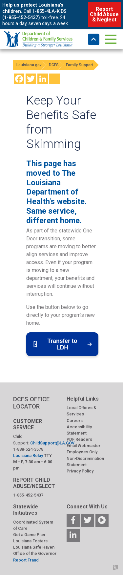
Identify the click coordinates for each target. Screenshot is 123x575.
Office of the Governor (34, 553)
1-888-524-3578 (28, 449)
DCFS (54, 65)
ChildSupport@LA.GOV (52, 442)
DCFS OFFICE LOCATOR (31, 403)
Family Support (79, 65)
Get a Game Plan (29, 534)
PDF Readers (79, 439)
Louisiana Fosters (30, 540)
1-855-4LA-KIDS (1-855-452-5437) (34, 14)
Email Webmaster (83, 445)
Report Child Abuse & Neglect (104, 14)
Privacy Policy (80, 471)
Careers (75, 420)
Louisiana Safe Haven (33, 547)
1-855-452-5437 (28, 495)
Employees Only (82, 451)
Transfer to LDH (62, 344)
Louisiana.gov (29, 65)
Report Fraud (26, 560)
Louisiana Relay (28, 455)
